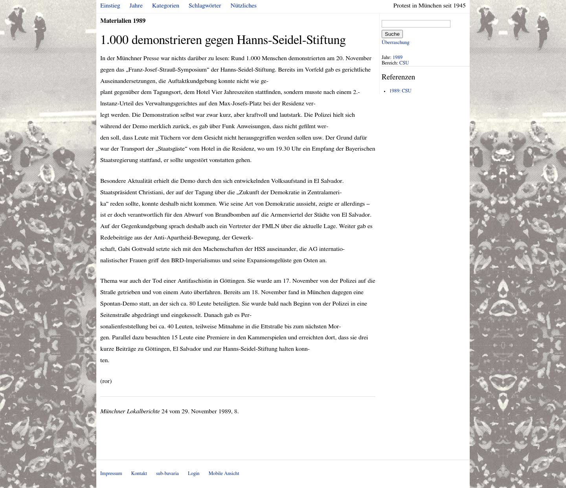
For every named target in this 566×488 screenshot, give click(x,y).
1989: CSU (400, 91)
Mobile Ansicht (224, 473)
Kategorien (165, 5)
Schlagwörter (205, 5)
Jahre (136, 5)
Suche (392, 34)
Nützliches (244, 5)
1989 (398, 57)
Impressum (111, 473)
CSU (404, 63)
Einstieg (110, 5)
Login (194, 473)
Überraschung (395, 42)
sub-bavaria (167, 473)
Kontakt (139, 473)
